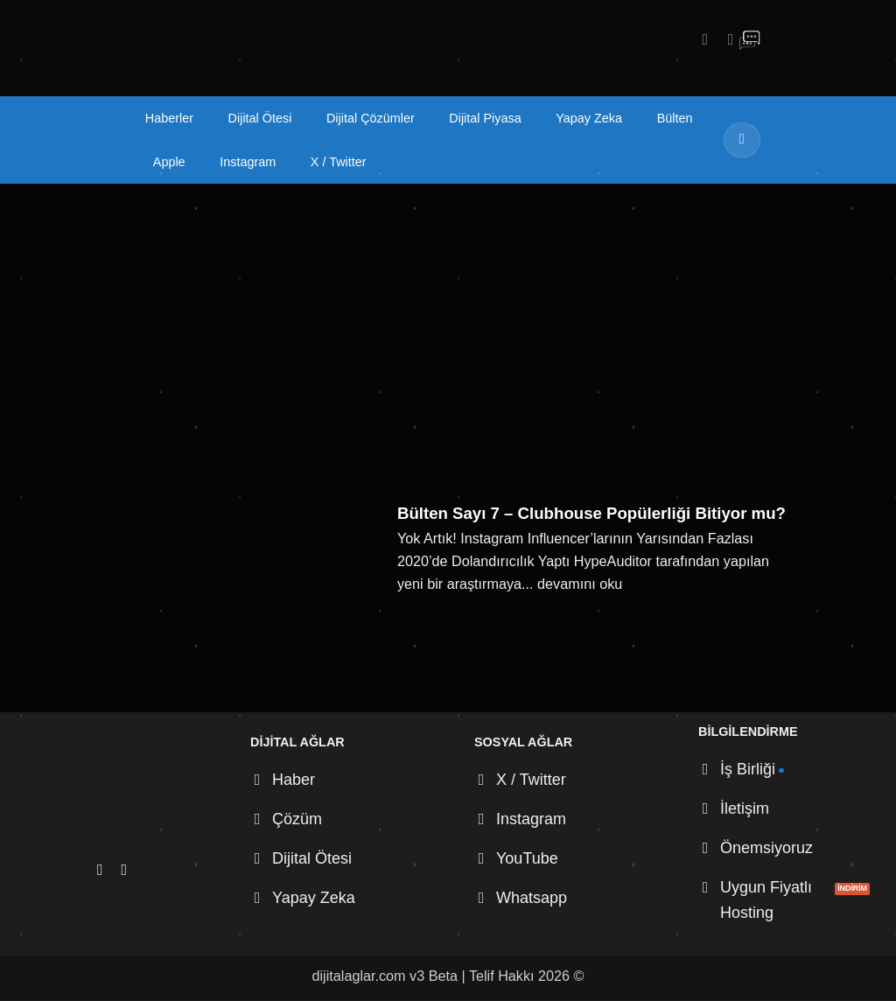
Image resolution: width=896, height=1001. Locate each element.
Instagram (248, 162)
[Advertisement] (448, 315)
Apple (169, 162)
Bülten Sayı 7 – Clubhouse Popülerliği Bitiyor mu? (591, 513)
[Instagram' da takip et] (700, 39)
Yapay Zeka (589, 118)
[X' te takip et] (725, 39)
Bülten (675, 118)
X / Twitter (339, 162)
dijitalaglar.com (359, 976)
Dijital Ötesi (260, 118)
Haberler (169, 118)
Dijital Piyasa (485, 118)
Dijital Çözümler (370, 118)
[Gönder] (742, 139)
